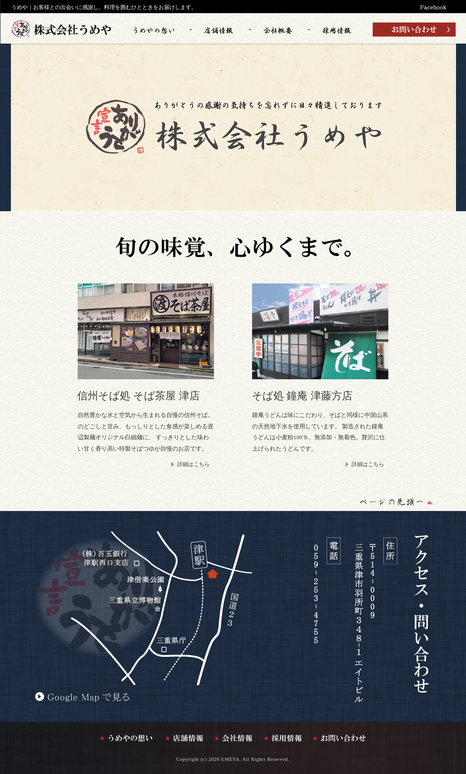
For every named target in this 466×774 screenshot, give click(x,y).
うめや (19, 7)
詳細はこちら (193, 464)
